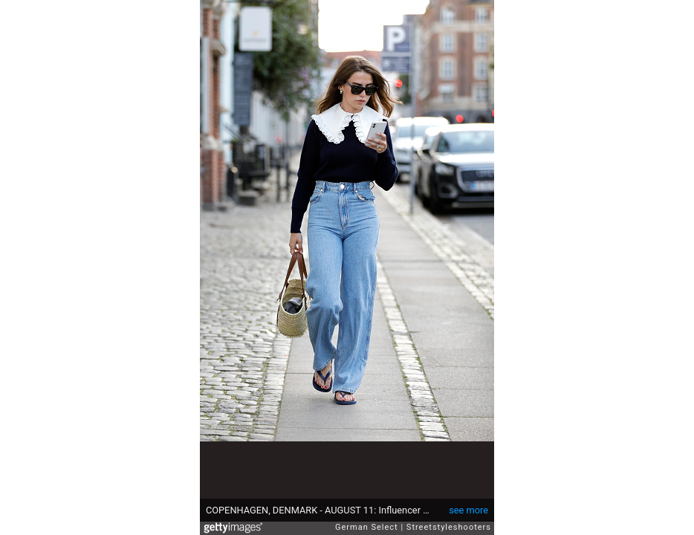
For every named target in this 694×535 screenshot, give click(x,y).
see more (468, 510)
